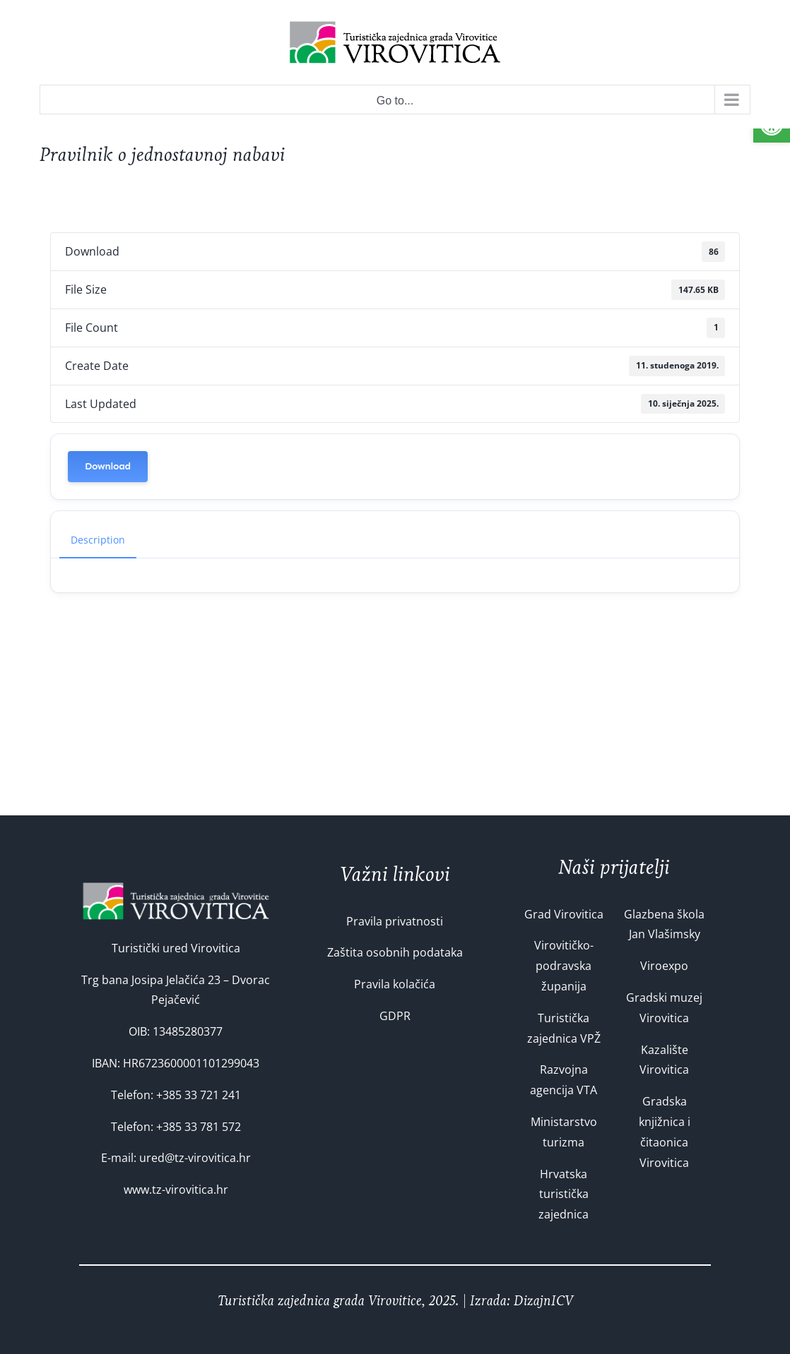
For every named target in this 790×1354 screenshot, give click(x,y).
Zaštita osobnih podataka (395, 952)
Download (108, 466)
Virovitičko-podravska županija (564, 965)
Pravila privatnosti (394, 921)
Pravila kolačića (394, 984)
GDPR (395, 1016)
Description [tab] (98, 539)
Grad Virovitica (563, 914)
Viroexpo (664, 965)
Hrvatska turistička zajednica (563, 1194)
